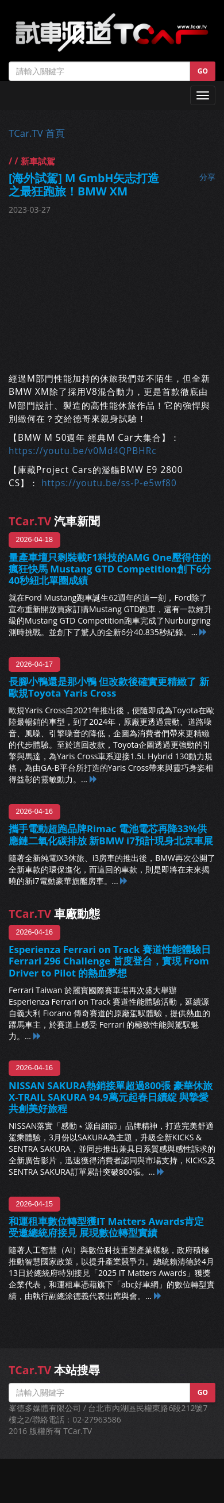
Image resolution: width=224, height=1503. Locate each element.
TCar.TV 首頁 (37, 133)
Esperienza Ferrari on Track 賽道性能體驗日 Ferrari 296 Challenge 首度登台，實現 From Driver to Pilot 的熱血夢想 (110, 961)
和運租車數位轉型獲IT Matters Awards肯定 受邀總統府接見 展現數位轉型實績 (106, 1226)
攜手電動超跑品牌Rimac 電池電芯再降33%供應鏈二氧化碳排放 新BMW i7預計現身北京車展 (111, 834)
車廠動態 (54, 913)
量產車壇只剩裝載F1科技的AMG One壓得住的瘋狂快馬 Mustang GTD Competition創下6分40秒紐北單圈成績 (110, 569)
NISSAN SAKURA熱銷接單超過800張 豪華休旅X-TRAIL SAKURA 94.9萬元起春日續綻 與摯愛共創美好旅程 (111, 1097)
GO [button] (203, 71)
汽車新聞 (54, 521)
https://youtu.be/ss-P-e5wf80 (109, 483)
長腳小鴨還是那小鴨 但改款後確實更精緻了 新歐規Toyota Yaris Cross (109, 687)
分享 (207, 176)
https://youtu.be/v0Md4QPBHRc (83, 451)
